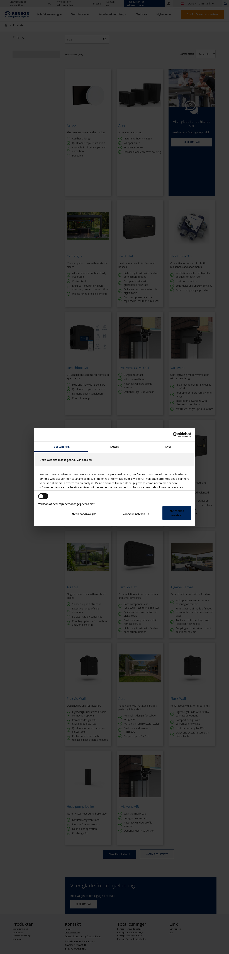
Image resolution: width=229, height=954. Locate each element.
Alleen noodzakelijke (84, 514)
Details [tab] (114, 446)
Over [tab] (168, 446)
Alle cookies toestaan (177, 513)
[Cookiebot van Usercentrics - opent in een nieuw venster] (175, 434)
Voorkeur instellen (136, 514)
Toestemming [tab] (61, 446)
